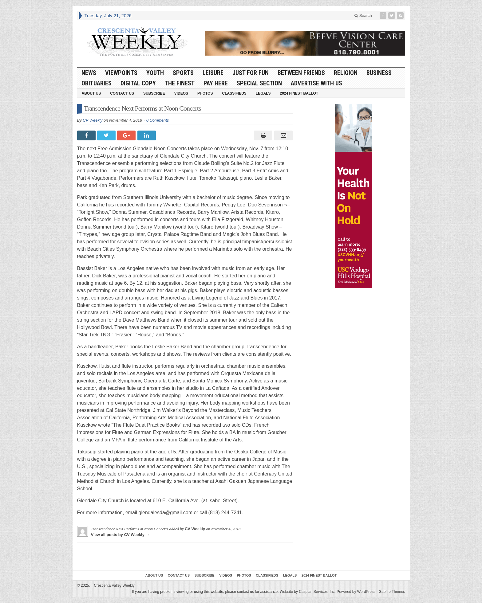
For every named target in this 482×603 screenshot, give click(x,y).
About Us (91, 93)
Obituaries (96, 83)
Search (363, 15)
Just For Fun (250, 72)
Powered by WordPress (356, 591)
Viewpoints (121, 72)
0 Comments (157, 120)
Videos (181, 93)
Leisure (213, 72)
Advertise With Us (316, 83)
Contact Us (122, 93)
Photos (205, 93)
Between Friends (301, 72)
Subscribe (154, 93)
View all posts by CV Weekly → (120, 534)
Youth (155, 72)
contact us (245, 591)
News (88, 72)
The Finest (180, 83)
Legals (263, 93)
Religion (346, 72)
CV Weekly (92, 120)
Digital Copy (138, 83)
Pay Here (215, 83)
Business (379, 72)
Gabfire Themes (392, 591)
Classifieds (234, 93)
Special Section (259, 83)
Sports (183, 72)
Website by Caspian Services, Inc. (308, 591)
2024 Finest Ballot (299, 93)
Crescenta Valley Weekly (113, 585)
